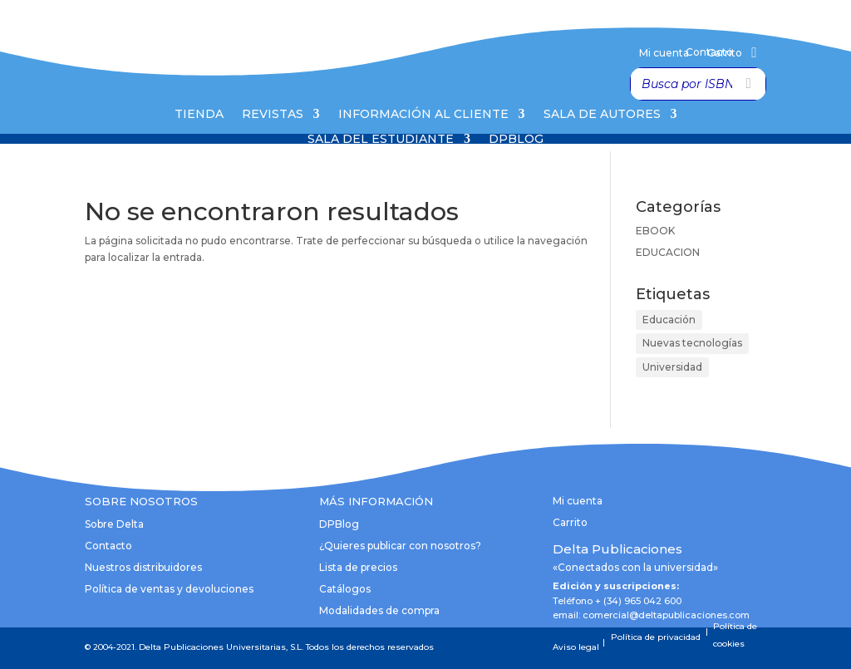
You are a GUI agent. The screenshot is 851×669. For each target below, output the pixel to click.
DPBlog (516, 139)
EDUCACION (668, 252)
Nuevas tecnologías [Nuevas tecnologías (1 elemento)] (692, 343)
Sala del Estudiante (380, 139)
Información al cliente (423, 114)
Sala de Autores (602, 114)
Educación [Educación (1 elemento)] (669, 319)
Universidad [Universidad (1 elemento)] (672, 367)
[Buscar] (748, 84)
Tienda (199, 114)
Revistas (272, 114)
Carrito (724, 53)
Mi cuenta (664, 53)
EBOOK (655, 230)
